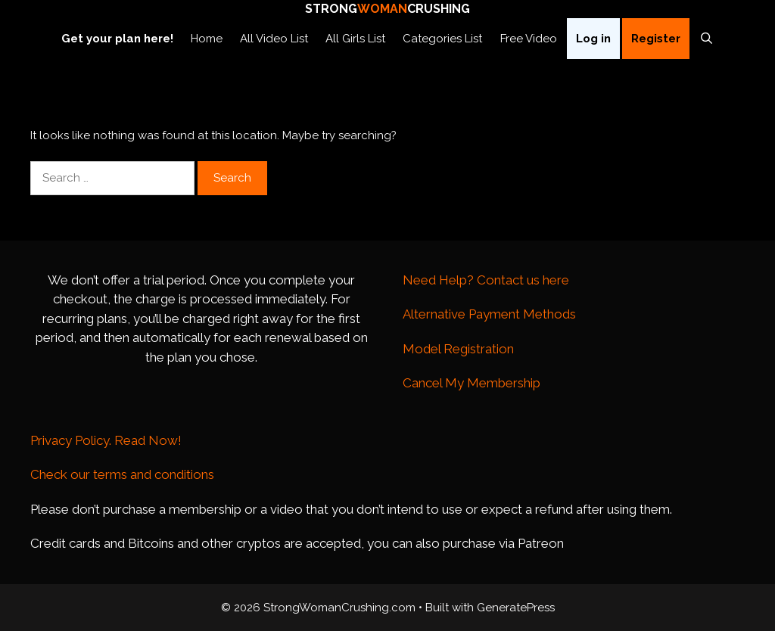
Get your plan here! (117, 38)
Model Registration (458, 348)
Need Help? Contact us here (486, 280)
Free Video (528, 38)
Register (655, 38)
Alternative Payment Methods (489, 314)
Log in (593, 38)
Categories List (442, 38)
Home (207, 38)
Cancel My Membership (471, 382)
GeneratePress (516, 607)
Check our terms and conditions (122, 474)
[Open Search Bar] (706, 39)
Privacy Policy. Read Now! (106, 440)
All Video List (274, 38)
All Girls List (355, 38)
